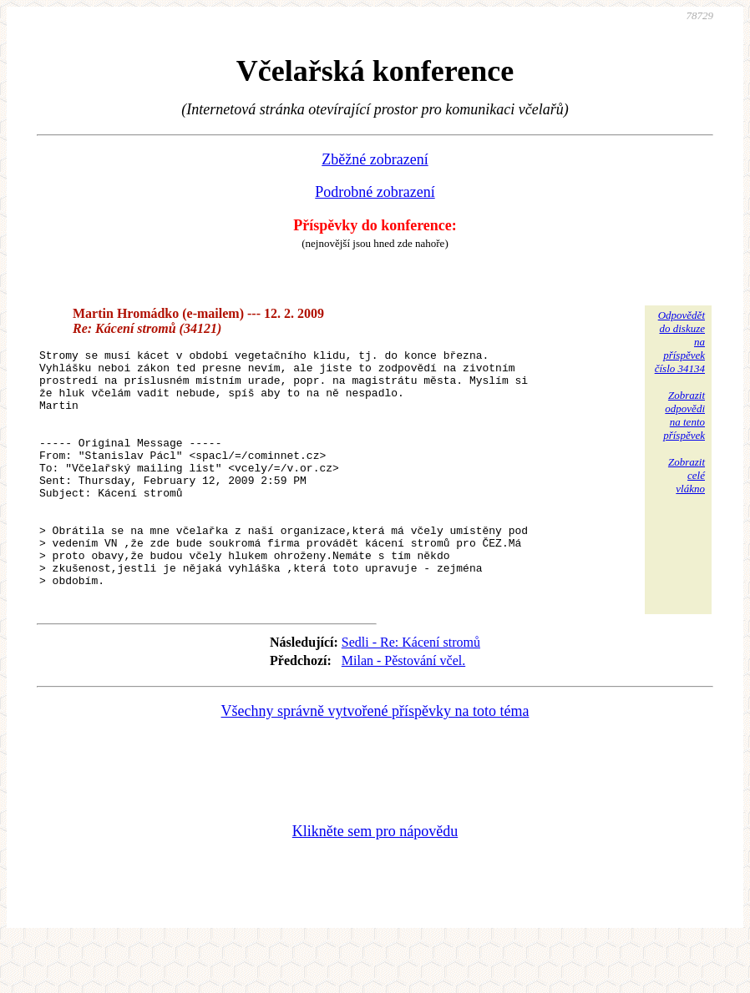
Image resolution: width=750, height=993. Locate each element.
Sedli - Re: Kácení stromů (411, 692)
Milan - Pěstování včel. (403, 710)
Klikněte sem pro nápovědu (375, 881)
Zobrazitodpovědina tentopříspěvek (684, 415)
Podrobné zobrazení (374, 192)
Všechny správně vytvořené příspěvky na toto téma (375, 761)
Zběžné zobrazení (375, 159)
